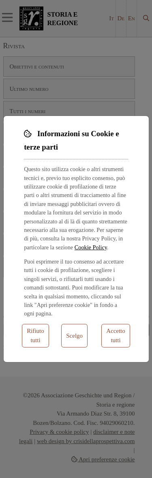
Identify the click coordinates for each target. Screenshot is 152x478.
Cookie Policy (91, 247)
